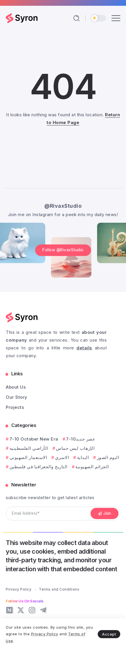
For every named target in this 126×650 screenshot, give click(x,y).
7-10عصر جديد (80, 439)
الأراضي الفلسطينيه (29, 448)
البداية (83, 457)
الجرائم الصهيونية (92, 466)
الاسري (62, 457)
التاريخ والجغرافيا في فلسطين (38, 466)
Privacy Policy (44, 634)
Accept (109, 634)
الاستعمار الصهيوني (28, 457)
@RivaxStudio (63, 206)
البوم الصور (108, 457)
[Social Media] (9, 610)
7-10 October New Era (34, 439)
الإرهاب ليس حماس (75, 448)
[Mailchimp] (105, 513)
